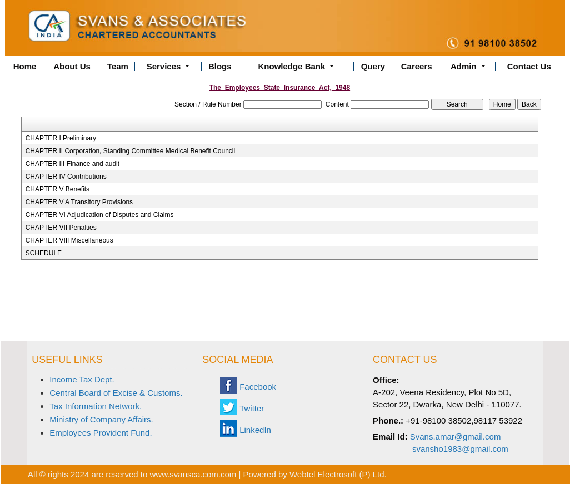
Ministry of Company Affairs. (101, 419)
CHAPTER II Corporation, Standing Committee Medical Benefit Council (131, 151)
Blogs (220, 66)
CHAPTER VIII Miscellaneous (69, 240)
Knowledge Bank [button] (293, 66)
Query (373, 66)
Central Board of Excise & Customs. (115, 392)
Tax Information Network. (95, 406)
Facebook (257, 386)
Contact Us (529, 66)
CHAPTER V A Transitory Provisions (79, 202)
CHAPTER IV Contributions (66, 176)
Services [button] (165, 66)
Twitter (251, 408)
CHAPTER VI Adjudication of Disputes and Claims (100, 215)
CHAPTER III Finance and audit (72, 164)
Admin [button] (465, 66)
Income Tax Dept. (81, 379)
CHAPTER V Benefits (57, 189)
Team (117, 66)
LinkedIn (255, 430)
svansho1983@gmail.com (460, 448)
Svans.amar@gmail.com (455, 436)
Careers (416, 66)
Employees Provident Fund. (100, 432)
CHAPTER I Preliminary (61, 138)
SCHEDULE (44, 253)
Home (25, 66)
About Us (72, 66)
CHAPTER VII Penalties (61, 227)
